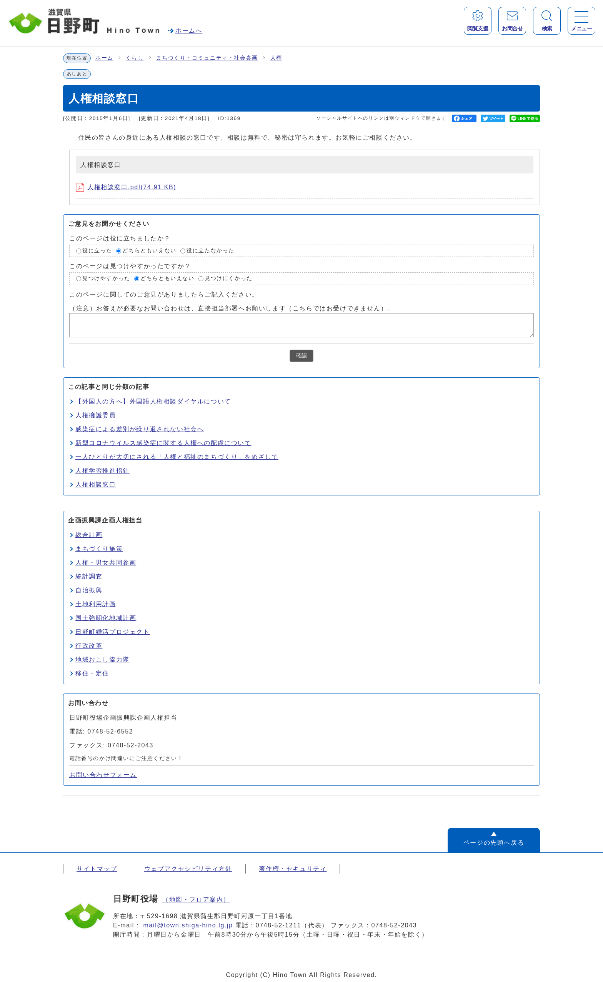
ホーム (104, 58)
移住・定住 (92, 673)
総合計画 (88, 535)
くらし (135, 58)
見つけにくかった (229, 278)
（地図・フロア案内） (196, 899)
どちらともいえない (149, 250)
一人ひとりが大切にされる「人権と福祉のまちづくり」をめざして (176, 456)
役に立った (97, 250)
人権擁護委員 (95, 415)
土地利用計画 (95, 604)
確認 (301, 355)
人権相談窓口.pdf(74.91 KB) (126, 187)
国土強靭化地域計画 (105, 618)
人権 (276, 58)
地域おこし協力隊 (102, 659)
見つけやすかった (106, 278)
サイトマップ (97, 868)
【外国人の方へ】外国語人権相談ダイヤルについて (153, 401)
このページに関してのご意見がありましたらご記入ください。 (164, 294)
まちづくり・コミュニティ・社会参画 (207, 58)
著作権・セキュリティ (292, 868)
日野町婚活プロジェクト (112, 632)
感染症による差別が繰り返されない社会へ (139, 429)
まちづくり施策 (99, 548)
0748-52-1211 (279, 925)
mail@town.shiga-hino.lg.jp (188, 925)
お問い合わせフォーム (103, 775)
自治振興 (88, 590)
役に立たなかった (211, 250)
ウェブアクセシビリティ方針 (188, 868)
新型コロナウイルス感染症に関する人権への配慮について (163, 443)
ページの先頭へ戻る (493, 842)
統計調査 (88, 576)
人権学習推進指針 (102, 470)
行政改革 (88, 645)
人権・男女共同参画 (105, 562)
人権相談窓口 (95, 484)
